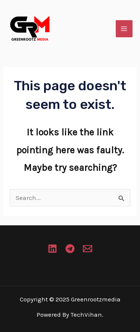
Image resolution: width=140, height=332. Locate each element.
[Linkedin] (52, 248)
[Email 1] (87, 248)
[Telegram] (70, 248)
